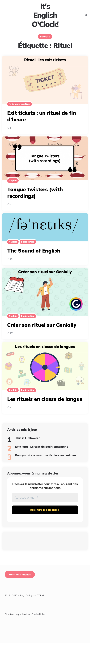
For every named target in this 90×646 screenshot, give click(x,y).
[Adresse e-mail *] (45, 501)
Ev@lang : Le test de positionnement (41, 450)
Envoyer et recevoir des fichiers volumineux (46, 458)
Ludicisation (27, 245)
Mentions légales (20, 578)
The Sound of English (33, 254)
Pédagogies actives (19, 107)
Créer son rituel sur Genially (41, 328)
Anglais (13, 183)
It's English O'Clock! (45, 17)
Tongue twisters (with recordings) (35, 196)
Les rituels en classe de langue (44, 402)
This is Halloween (27, 441)
